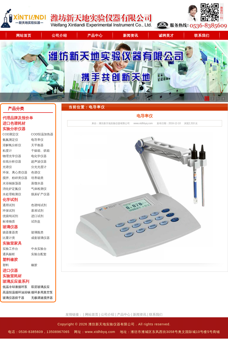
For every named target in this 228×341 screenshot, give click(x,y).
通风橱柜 (9, 254)
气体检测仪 (39, 189)
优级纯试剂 (10, 216)
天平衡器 (37, 145)
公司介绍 (59, 35)
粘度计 (7, 150)
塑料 (6, 265)
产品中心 (95, 35)
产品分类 (16, 108)
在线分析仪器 (12, 161)
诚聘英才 (166, 35)
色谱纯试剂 (39, 205)
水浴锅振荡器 (12, 183)
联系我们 (201, 35)
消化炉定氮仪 (12, 189)
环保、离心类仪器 (15, 172)
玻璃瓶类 (37, 232)
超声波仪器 (39, 161)
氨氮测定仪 (10, 139)
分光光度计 (39, 167)
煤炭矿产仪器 (40, 194)
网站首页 (23, 35)
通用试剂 (9, 205)
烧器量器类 (10, 232)
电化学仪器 (39, 156)
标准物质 (9, 221)
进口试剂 (37, 216)
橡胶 (34, 265)
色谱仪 (35, 172)
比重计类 (9, 238)
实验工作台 (10, 248)
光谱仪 (7, 167)
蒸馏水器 (37, 183)
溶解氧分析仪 (12, 145)
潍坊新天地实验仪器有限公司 (114, 123)
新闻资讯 (130, 35)
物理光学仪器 (12, 156)
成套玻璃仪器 (40, 238)
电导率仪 (37, 139)
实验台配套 (39, 254)
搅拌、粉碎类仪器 (15, 178)
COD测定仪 (11, 134)
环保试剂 (9, 210)
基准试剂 (37, 210)
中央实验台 (39, 248)
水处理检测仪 (12, 194)
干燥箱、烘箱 (40, 150)
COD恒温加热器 (42, 134)
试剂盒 (35, 221)
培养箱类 (37, 178)
